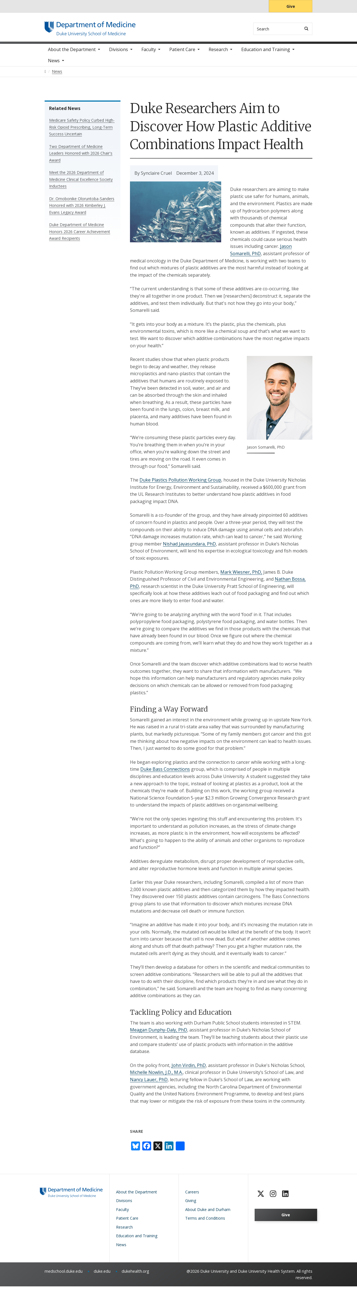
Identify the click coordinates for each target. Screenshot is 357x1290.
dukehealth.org (135, 1274)
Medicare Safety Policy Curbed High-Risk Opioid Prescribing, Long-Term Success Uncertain (82, 130)
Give (290, 6)
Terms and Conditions (205, 1221)
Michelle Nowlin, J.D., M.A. (156, 1076)
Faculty (148, 53)
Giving (190, 1204)
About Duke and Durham (207, 1213)
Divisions (118, 53)
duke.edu (102, 1274)
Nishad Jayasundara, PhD (189, 547)
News (54, 64)
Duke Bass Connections (165, 773)
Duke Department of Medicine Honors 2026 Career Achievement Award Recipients (79, 235)
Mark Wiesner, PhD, (241, 575)
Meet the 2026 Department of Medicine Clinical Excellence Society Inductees (81, 182)
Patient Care (182, 53)
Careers (192, 1195)
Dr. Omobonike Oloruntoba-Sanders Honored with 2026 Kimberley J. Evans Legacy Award (81, 209)
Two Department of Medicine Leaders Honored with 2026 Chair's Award (80, 156)
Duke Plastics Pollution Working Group (180, 483)
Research (218, 53)
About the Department (72, 53)
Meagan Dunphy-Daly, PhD (158, 1033)
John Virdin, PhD (189, 1069)
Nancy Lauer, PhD (149, 1083)
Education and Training (265, 53)
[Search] (306, 29)
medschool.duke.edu (64, 1274)
